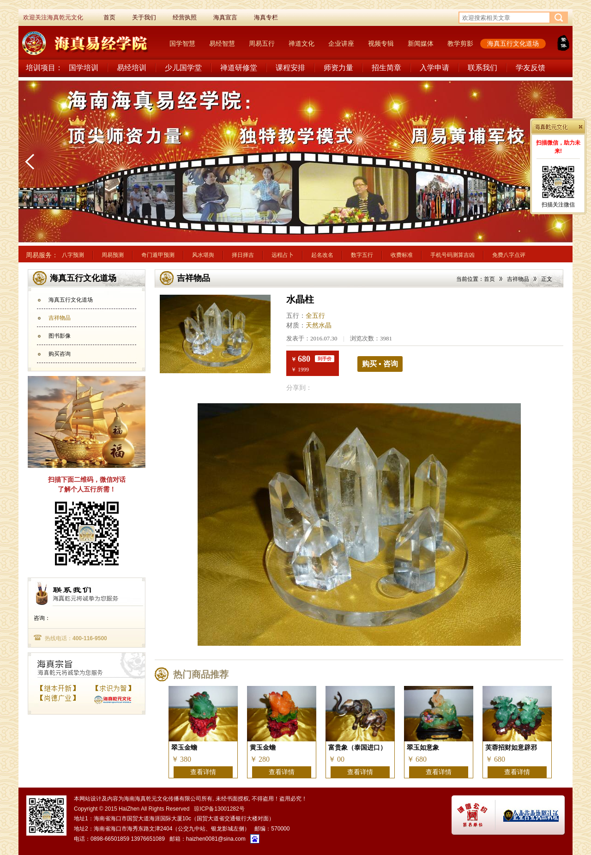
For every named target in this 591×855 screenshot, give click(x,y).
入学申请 (434, 68)
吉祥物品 (59, 318)
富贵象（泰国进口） (357, 747)
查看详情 (203, 772)
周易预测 (113, 255)
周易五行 (262, 43)
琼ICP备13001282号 (219, 809)
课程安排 (290, 68)
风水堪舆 (203, 255)
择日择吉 (243, 255)
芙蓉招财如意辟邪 (511, 747)
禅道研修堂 (238, 68)
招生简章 (386, 68)
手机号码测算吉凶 (452, 255)
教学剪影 (460, 43)
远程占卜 (282, 255)
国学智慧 (182, 43)
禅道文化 (301, 43)
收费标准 (402, 255)
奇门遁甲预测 (158, 255)
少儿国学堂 (183, 68)
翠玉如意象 (423, 747)
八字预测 (73, 255)
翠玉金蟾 (184, 747)
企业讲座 (341, 43)
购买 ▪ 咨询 (380, 364)
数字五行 (362, 255)
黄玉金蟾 (263, 747)
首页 (489, 279)
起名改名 (322, 255)
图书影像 (59, 336)
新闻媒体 (421, 43)
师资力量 (338, 68)
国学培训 (83, 68)
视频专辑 (381, 43)
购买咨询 (59, 354)
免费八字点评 (508, 255)
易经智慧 (222, 43)
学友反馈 (530, 68)
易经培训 (131, 68)
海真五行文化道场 (513, 43)
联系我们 (482, 68)
